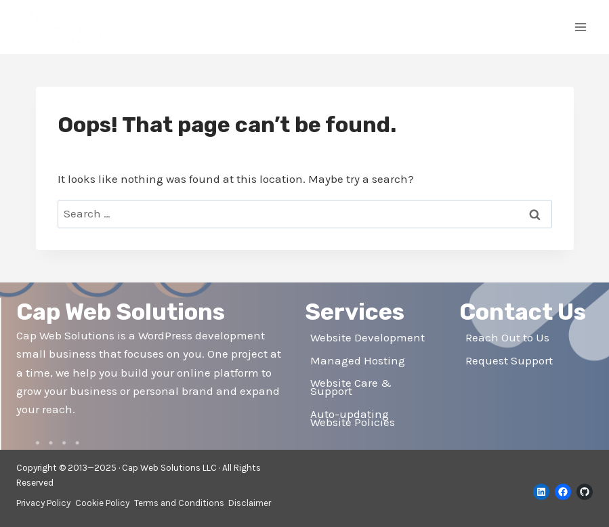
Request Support (509, 360)
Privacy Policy (43, 503)
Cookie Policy (102, 503)
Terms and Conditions (179, 503)
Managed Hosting (357, 360)
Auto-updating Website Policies (352, 418)
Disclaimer (249, 503)
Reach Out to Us (507, 337)
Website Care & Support (351, 387)
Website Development (367, 337)
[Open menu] (580, 26)
